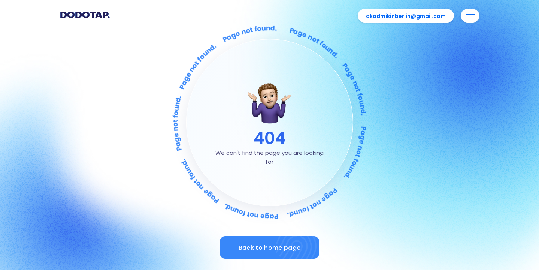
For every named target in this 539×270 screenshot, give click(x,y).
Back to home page (279, 247)
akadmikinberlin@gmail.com (406, 16)
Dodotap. (85, 15)
